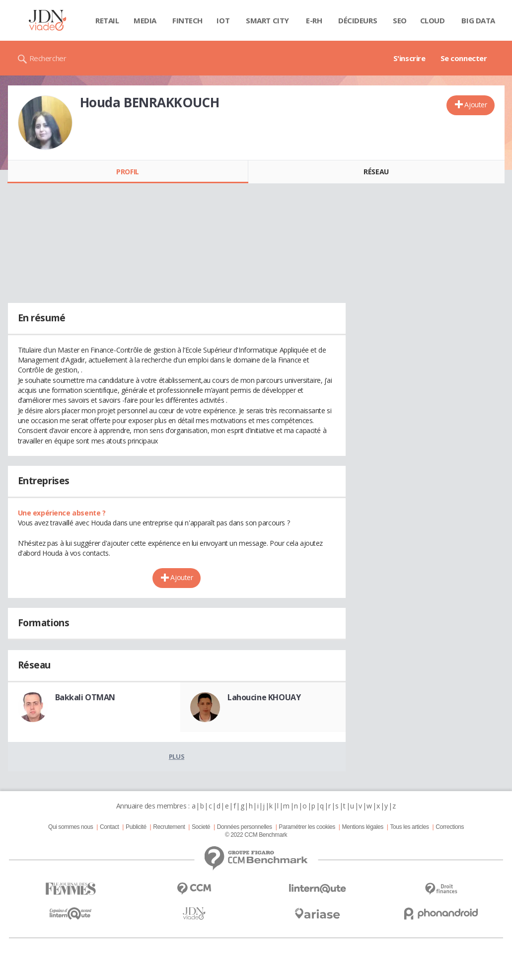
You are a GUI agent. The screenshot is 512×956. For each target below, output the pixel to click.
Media (145, 20)
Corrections (450, 826)
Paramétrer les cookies (307, 826)
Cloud (432, 20)
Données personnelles (244, 826)
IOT (223, 20)
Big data (478, 20)
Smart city (267, 20)
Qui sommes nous (70, 826)
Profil (127, 171)
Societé (201, 826)
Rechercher (48, 58)
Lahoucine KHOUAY (263, 697)
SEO (400, 20)
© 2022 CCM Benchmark (256, 834)
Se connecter (463, 58)
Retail (107, 20)
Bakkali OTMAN (85, 697)
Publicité (136, 826)
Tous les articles (409, 826)
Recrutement (169, 826)
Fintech (187, 20)
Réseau (376, 171)
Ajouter (475, 104)
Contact (109, 826)
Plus (176, 756)
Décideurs (357, 20)
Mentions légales (362, 826)
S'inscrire (409, 58)
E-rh (314, 20)
